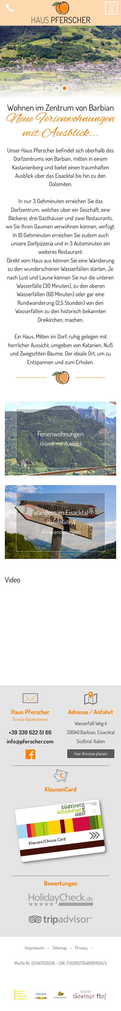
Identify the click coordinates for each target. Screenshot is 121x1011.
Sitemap (60, 947)
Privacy (81, 947)
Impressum (34, 947)
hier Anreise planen (90, 753)
